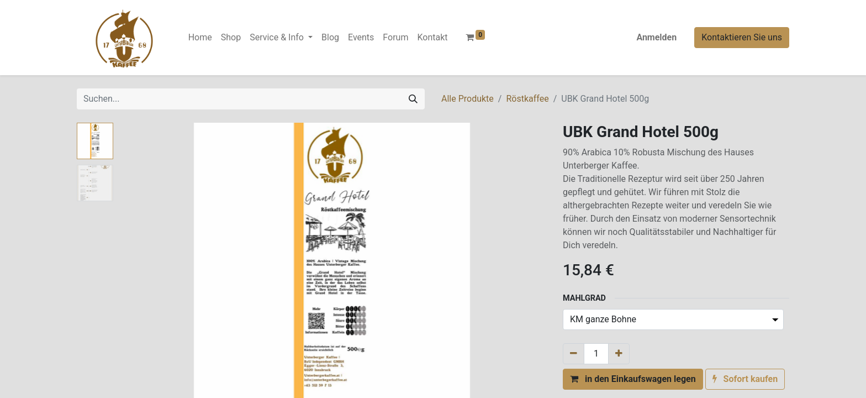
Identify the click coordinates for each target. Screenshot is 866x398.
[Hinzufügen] (619, 353)
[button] (633, 379)
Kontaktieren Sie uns (741, 37)
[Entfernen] (573, 353)
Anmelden (656, 37)
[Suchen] (413, 98)
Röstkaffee (527, 98)
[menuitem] (200, 38)
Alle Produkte (467, 98)
